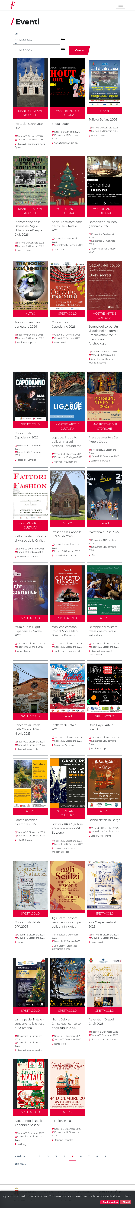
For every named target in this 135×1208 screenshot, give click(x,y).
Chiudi (125, 1202)
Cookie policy (110, 1202)
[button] (64, 40)
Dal (16, 34)
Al (15, 44)
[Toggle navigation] (120, 5)
